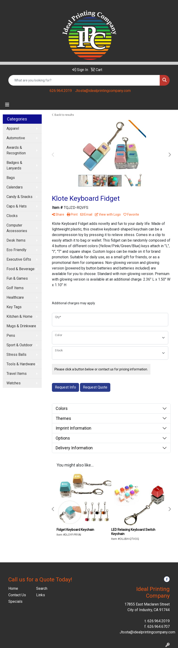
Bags (10, 177)
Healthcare (15, 297)
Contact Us (17, 595)
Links (40, 595)
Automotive (15, 138)
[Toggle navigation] (7, 104)
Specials (15, 601)
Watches (13, 383)
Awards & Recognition (16, 150)
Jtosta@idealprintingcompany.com (103, 90)
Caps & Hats (16, 206)
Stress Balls (16, 354)
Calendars (14, 187)
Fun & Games (17, 278)
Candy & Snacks (19, 196)
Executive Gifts (18, 259)
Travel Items (16, 373)
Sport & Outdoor (19, 345)
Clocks (12, 216)
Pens (10, 335)
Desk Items (15, 240)
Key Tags (14, 307)
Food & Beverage (20, 269)
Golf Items (15, 288)
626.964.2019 (61, 90)
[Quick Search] (84, 80)
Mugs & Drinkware (21, 326)
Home (13, 588)
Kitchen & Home (19, 316)
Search (41, 588)
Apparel (12, 128)
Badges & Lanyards (14, 165)
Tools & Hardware (20, 364)
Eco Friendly (16, 250)
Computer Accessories (16, 228)
